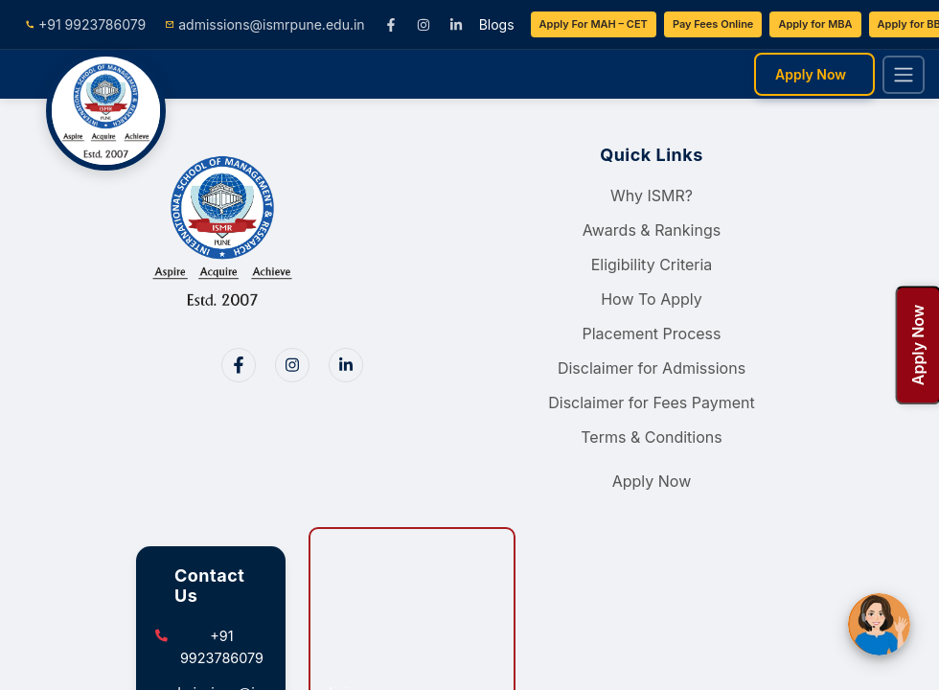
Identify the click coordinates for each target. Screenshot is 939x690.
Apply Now (810, 74)
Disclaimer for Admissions (651, 368)
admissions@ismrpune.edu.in (264, 24)
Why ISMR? (651, 195)
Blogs (497, 24)
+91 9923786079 (85, 24)
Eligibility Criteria (652, 264)
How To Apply (651, 299)
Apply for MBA (815, 24)
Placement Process (651, 333)
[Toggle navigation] (903, 75)
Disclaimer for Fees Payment (651, 402)
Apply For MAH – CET (593, 24)
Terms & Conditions (651, 437)
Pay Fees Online (713, 24)
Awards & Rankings (652, 230)
